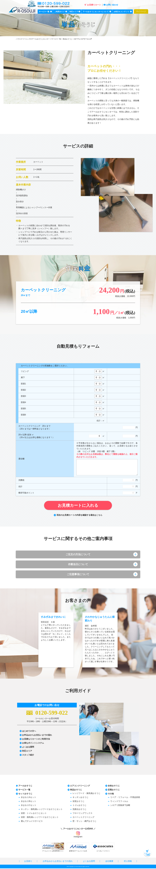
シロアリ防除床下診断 (120, 806)
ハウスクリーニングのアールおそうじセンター (33, 39)
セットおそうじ (25, 794)
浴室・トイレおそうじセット (34, 814)
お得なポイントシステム (33, 743)
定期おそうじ (114, 790)
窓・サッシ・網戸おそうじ (84, 822)
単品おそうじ (67, 39)
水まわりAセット (28, 798)
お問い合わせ (111, 5)
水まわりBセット (28, 802)
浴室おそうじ (78, 802)
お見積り (28, 862)
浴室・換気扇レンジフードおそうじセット (40, 818)
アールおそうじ (25, 786)
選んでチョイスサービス (32, 822)
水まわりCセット (28, 806)
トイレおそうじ (79, 806)
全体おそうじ (114, 786)
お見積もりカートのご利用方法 (36, 740)
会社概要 (109, 862)
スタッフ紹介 (28, 755)
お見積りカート (92, 5)
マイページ (141, 11)
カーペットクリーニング (83, 818)
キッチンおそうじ (80, 798)
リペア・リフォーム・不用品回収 (125, 798)
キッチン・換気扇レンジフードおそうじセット (42, 810)
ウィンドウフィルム (119, 802)
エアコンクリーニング (80, 786)
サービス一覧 (56, 39)
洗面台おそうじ (79, 810)
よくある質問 (28, 747)
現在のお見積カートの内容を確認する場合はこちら (78, 515)
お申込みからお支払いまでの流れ (37, 736)
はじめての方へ (29, 732)
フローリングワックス (82, 814)
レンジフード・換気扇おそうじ (86, 794)
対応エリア (27, 751)
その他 (111, 794)
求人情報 (128, 862)
